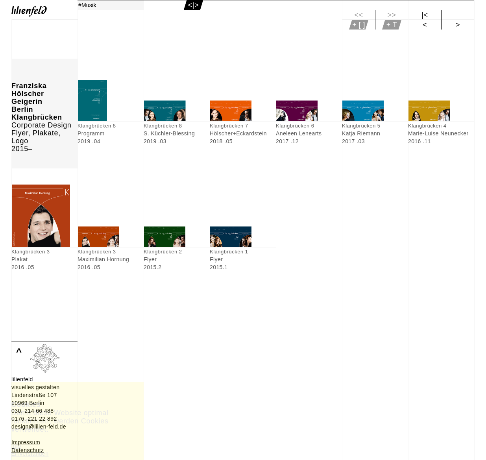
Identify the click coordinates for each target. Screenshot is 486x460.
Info (16, 446)
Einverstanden (30, 454)
